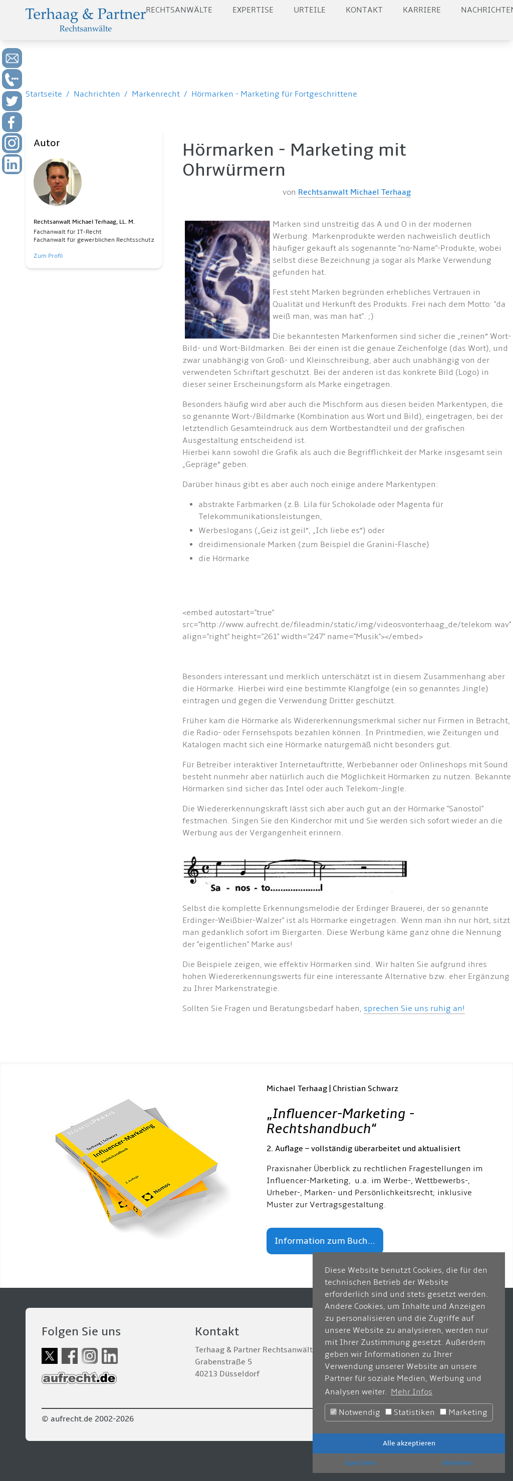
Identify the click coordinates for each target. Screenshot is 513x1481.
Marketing (463, 1412)
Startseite (44, 94)
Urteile (310, 10)
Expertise (253, 10)
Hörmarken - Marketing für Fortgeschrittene (274, 94)
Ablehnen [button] (457, 1462)
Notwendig (355, 1412)
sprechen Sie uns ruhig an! (414, 1009)
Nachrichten (97, 94)
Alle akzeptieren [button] (409, 1443)
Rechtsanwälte (179, 10)
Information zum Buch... (325, 1241)
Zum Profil (48, 256)
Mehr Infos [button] (411, 1392)
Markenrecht (156, 94)
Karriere (422, 10)
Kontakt (364, 10)
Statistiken (410, 1412)
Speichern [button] (361, 1462)
